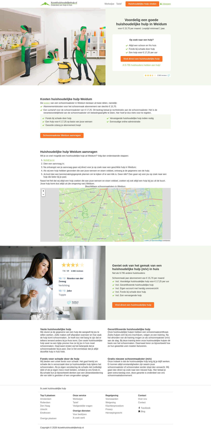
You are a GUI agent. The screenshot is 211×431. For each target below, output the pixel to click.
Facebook (145, 408)
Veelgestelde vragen (82, 406)
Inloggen (165, 4)
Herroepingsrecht (113, 413)
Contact (142, 402)
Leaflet (146, 240)
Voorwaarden (111, 399)
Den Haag (45, 406)
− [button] (43, 194)
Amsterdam (45, 399)
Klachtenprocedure (114, 406)
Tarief (119, 4)
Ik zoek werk (79, 418)
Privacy (108, 409)
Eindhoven (45, 413)
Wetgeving (110, 402)
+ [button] (43, 191)
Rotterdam (45, 402)
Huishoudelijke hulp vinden (142, 4)
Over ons (142, 399)
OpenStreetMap (157, 240)
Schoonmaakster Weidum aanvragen (62, 135)
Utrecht (43, 409)
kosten (47, 103)
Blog (142, 411)
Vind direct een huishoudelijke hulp (141, 59)
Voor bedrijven (80, 414)
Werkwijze (109, 4)
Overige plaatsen (48, 418)
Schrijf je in (48, 160)
